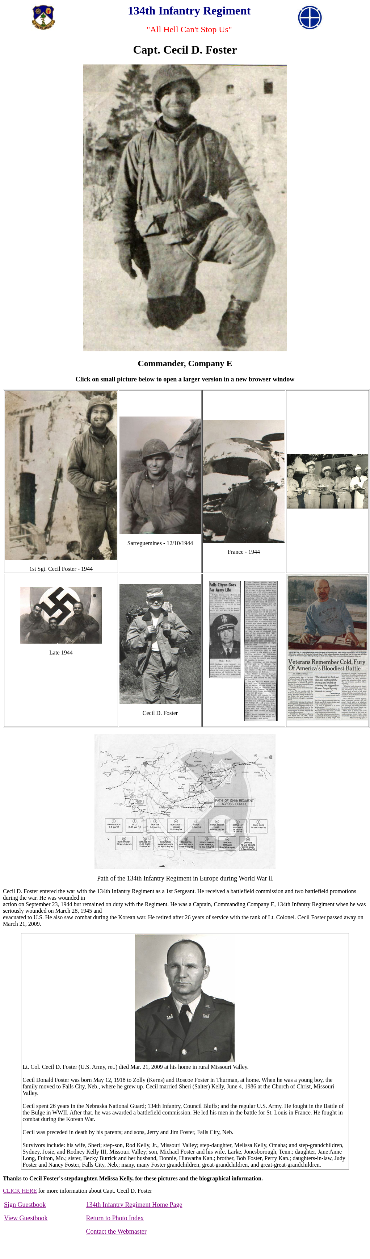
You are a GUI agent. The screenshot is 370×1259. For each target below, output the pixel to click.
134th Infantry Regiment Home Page (134, 1204)
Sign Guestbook (25, 1204)
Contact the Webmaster (116, 1231)
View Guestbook (25, 1218)
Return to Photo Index (115, 1218)
